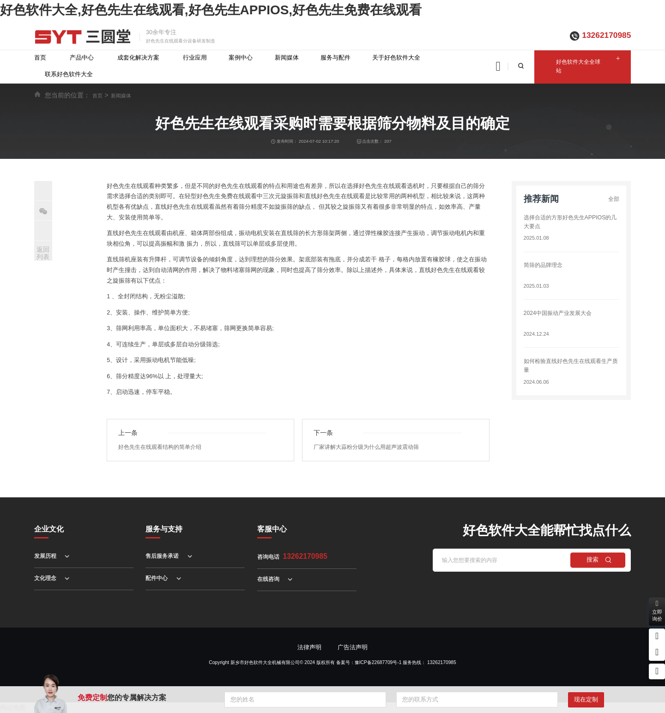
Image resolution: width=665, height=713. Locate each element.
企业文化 (49, 529)
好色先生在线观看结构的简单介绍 (163, 447)
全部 (613, 199)
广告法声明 (353, 647)
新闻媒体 (287, 57)
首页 (40, 57)
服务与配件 (335, 57)
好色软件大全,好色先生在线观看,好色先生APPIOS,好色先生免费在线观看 (211, 10)
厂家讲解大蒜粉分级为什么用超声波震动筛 (371, 447)
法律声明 (309, 647)
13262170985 (606, 35)
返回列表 (42, 253)
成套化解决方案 (138, 57)
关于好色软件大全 (396, 57)
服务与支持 (163, 529)
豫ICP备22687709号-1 (378, 662)
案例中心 (241, 57)
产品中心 (82, 57)
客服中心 (272, 529)
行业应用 (195, 57)
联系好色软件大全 (69, 74)
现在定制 (586, 699)
